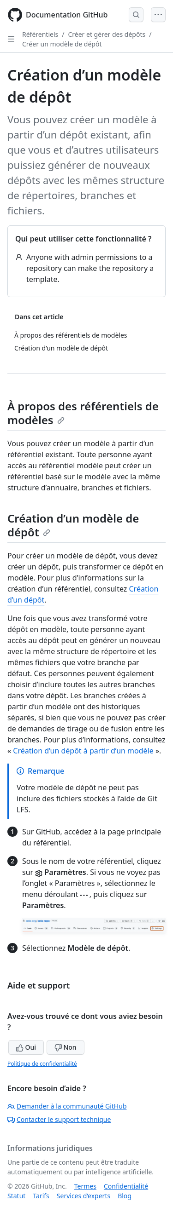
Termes (85, 1186)
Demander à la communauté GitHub (67, 1106)
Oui (26, 1047)
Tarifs (41, 1195)
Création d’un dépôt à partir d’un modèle (83, 751)
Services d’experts (83, 1195)
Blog (124, 1195)
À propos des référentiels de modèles (83, 412)
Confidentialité (126, 1186)
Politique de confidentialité (42, 1064)
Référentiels (40, 34)
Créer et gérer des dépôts (106, 34)
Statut (16, 1195)
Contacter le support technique (59, 1119)
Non (65, 1047)
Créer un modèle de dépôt (62, 44)
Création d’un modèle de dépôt (73, 525)
